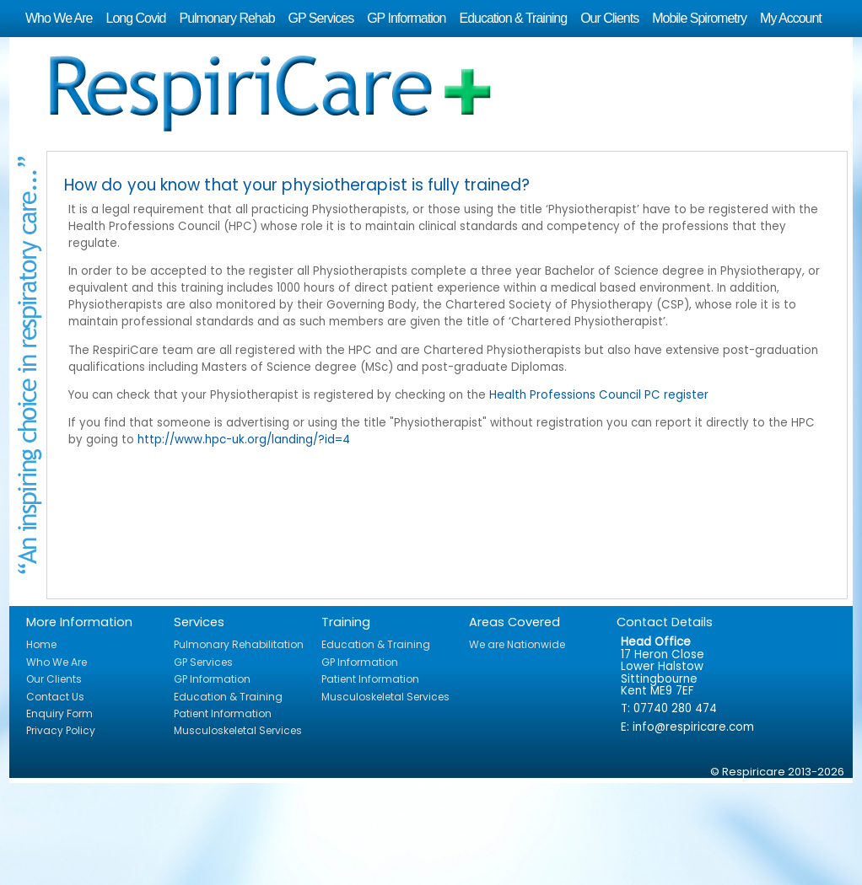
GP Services (321, 18)
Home (41, 644)
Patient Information (223, 713)
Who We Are (59, 18)
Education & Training (513, 18)
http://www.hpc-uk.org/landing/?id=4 (243, 440)
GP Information (406, 18)
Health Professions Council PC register (598, 395)
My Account (791, 18)
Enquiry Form (59, 713)
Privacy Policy (60, 730)
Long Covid (136, 18)
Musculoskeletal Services (238, 730)
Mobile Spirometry (699, 18)
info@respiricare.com (693, 727)
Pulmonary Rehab (226, 18)
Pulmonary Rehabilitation (239, 644)
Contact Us (55, 696)
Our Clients (609, 18)
